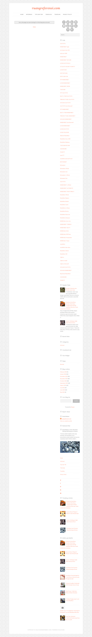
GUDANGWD (63, 148)
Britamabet (62, 165)
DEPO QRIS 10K (64, 76)
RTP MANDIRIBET (64, 79)
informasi (62, 345)
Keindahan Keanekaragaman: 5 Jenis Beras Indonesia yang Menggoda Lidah (72, 577)
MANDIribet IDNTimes (65, 234)
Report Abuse (66, 412)
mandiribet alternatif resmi (66, 158)
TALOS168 (62, 89)
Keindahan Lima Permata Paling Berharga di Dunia (70, 430)
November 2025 (64, 378)
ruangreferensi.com (46, 8)
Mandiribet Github (64, 250)
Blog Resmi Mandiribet (65, 273)
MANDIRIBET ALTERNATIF (66, 188)
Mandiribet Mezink (64, 201)
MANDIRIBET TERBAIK (65, 224)
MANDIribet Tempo (64, 240)
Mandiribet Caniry (64, 204)
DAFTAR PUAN (63, 73)
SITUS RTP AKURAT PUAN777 (67, 66)
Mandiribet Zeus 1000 (65, 138)
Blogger (72, 407)
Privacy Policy (67, 14)
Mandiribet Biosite (64, 211)
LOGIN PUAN (63, 69)
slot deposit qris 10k (65, 50)
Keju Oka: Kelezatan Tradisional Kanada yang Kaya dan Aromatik (73, 618)
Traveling (57, 14)
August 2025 (63, 385)
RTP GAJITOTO (64, 92)
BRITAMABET (63, 162)
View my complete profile (66, 421)
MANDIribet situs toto (65, 221)
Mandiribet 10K (63, 254)
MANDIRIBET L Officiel (65, 185)
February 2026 (63, 371)
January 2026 (63, 374)
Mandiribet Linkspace (65, 217)
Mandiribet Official (64, 194)
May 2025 (62, 392)
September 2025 (64, 383)
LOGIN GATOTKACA (65, 63)
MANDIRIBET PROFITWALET (67, 191)
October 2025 (63, 381)
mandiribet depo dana (65, 247)
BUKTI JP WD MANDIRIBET (66, 112)
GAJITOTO (63, 43)
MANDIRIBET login (64, 46)
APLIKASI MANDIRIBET (66, 119)
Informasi (29, 14)
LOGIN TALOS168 (64, 132)
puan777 (62, 155)
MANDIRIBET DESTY (65, 227)
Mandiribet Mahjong (64, 142)
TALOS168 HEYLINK (65, 145)
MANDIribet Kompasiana (66, 237)
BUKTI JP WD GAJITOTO (66, 96)
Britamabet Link (63, 171)
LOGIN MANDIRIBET (65, 83)
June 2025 (62, 389)
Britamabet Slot (63, 178)
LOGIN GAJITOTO (64, 129)
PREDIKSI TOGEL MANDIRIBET (67, 116)
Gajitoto (62, 257)
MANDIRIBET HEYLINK (65, 60)
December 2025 (64, 376)
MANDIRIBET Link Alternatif (66, 122)
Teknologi (48, 14)
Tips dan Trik (39, 14)
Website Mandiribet (64, 135)
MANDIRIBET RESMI (65, 86)
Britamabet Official (64, 168)
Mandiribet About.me (65, 214)
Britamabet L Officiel (65, 175)
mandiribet (62, 244)
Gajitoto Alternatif (64, 263)
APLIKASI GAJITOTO (65, 102)
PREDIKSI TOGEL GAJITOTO (67, 99)
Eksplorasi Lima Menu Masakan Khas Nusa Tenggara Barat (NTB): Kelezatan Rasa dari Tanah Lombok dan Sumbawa (69, 305)
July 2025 (62, 387)
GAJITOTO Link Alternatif (66, 106)
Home (21, 14)
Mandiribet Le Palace (65, 208)
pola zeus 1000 (63, 53)
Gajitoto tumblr (63, 260)
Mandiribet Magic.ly (64, 198)
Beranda (62, 364)
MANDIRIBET (63, 56)
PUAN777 (62, 152)
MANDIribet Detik (64, 231)
